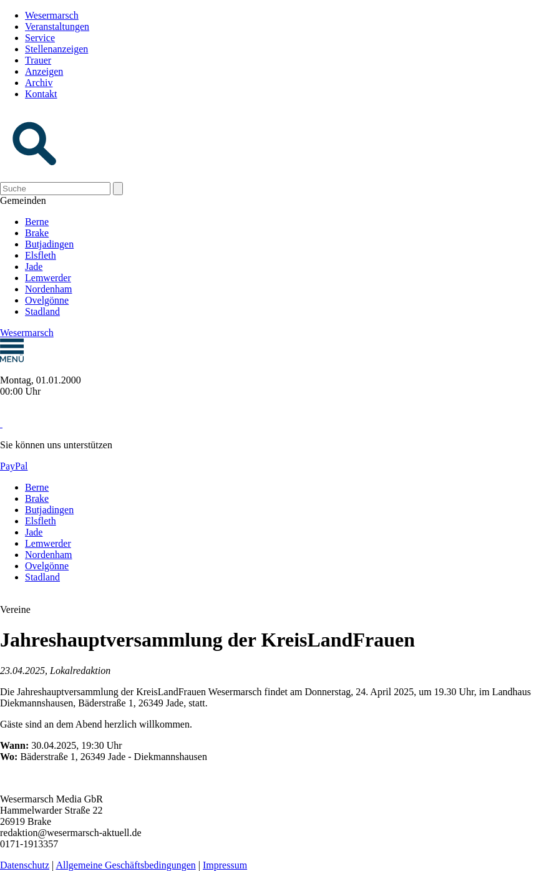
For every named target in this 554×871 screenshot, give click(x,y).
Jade (33, 266)
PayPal (13, 466)
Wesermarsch (52, 15)
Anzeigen (44, 71)
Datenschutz (24, 865)
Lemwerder (48, 277)
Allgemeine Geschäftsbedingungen (125, 865)
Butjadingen (49, 244)
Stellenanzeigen (56, 49)
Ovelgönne (47, 300)
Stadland (42, 311)
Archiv (38, 82)
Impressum (225, 865)
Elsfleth (40, 255)
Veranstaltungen (57, 26)
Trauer (38, 60)
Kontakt (41, 94)
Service (40, 37)
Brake (37, 233)
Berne (37, 221)
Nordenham (48, 289)
